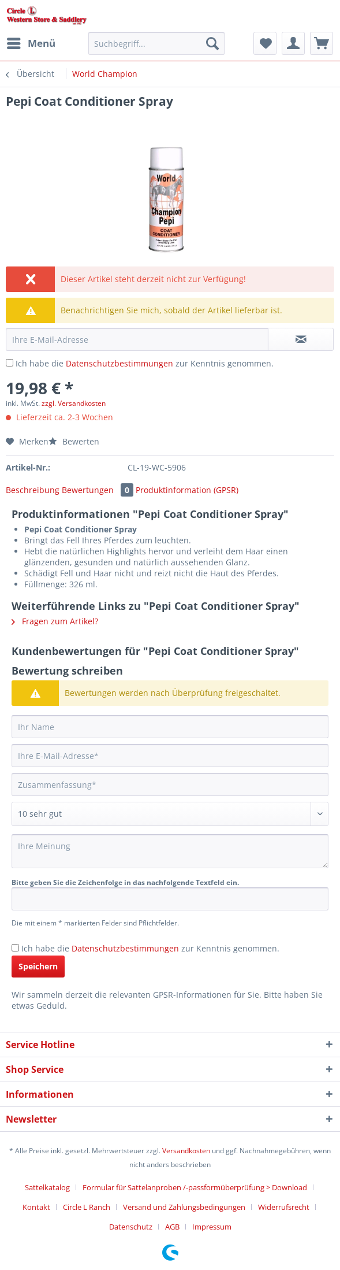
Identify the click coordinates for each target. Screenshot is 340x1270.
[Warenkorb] (321, 43)
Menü (31, 42)
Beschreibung (32, 489)
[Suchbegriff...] (156, 43)
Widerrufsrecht (283, 1207)
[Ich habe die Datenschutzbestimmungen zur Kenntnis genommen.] (9, 362)
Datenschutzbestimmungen (119, 363)
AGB (172, 1226)
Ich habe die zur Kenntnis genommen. (145, 363)
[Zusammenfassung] (170, 784)
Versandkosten (186, 1151)
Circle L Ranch (86, 1207)
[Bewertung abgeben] (170, 814)
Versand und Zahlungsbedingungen (184, 1207)
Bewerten (73, 441)
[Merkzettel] (265, 43)
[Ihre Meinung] (170, 851)
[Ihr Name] (170, 726)
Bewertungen (99, 489)
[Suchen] (212, 43)
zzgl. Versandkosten (74, 403)
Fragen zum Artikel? (55, 621)
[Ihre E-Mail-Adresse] (170, 755)
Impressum (211, 1226)
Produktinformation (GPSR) (187, 489)
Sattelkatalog (47, 1187)
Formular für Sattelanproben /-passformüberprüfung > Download (195, 1187)
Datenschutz (130, 1226)
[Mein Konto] (293, 43)
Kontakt (36, 1207)
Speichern (38, 966)
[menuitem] (30, 43)
